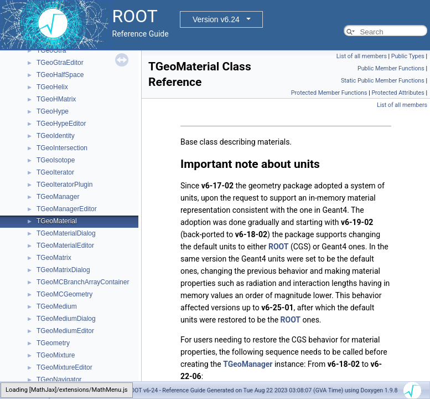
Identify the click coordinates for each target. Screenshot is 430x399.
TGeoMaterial (57, 221)
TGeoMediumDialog (66, 319)
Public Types (407, 56)
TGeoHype (53, 111)
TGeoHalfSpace (60, 75)
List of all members (361, 56)
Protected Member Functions (329, 92)
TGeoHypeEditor (61, 123)
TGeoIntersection (62, 148)
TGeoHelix (52, 87)
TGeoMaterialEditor (65, 245)
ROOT (278, 246)
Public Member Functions (391, 68)
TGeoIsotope (56, 160)
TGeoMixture (56, 355)
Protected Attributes (397, 92)
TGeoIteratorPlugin (64, 184)
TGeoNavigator (59, 379)
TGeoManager (58, 197)
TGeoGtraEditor (60, 62)
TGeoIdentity (56, 136)
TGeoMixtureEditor (64, 367)
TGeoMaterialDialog (66, 233)
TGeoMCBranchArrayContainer (83, 282)
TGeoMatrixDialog (63, 270)
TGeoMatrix (54, 258)
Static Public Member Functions (382, 80)
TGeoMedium (57, 306)
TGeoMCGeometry (64, 294)
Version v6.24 (216, 19)
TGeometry (53, 343)
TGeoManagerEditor (67, 209)
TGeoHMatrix (56, 99)
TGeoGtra (51, 50)
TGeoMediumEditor (65, 331)
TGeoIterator (55, 172)
